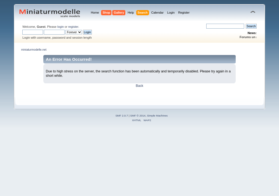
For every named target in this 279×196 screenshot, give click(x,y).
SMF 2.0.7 (122, 115)
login (60, 26)
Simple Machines (157, 115)
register (73, 26)
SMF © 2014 (137, 115)
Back (139, 86)
